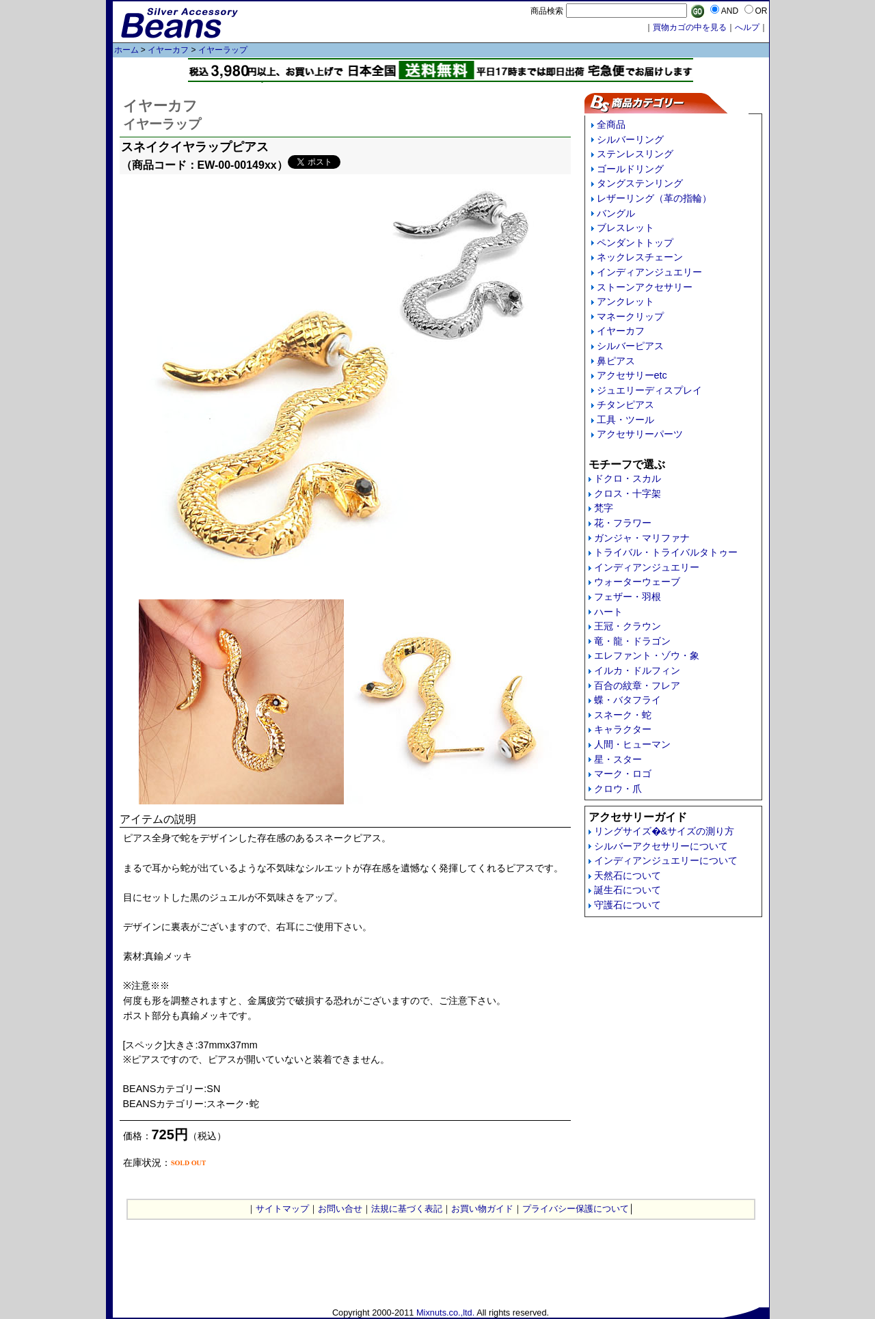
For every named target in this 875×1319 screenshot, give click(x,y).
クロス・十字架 (627, 493)
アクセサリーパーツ (640, 434)
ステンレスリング (635, 153)
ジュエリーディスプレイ (649, 390)
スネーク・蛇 (622, 714)
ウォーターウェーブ (637, 581)
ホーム (126, 50)
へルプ (747, 27)
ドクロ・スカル (627, 478)
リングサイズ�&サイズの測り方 (664, 831)
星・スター (618, 759)
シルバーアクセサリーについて (661, 846)
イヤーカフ (168, 50)
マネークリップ (630, 316)
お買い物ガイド (482, 1209)
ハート (608, 611)
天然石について (627, 875)
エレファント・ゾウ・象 (646, 655)
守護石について (627, 904)
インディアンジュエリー (649, 272)
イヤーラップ (222, 50)
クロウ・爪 (618, 788)
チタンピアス (625, 404)
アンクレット (625, 301)
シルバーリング (630, 139)
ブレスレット (625, 227)
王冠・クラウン (627, 626)
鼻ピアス (616, 360)
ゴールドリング (630, 168)
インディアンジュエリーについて (666, 860)
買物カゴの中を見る (690, 27)
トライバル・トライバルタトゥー (666, 552)
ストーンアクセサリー (644, 287)
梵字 (603, 507)
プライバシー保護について (575, 1209)
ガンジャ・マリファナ (642, 537)
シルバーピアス (630, 345)
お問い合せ (340, 1209)
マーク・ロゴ (622, 773)
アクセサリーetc (632, 375)
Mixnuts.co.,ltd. (445, 1312)
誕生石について (627, 889)
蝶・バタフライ (627, 699)
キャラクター (622, 729)
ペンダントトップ (635, 242)
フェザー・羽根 (627, 596)
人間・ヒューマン (632, 744)
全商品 (611, 124)
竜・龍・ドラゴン (632, 641)
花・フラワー (622, 522)
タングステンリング (640, 183)
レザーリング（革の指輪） (654, 198)
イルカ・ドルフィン (637, 670)
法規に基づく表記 (406, 1209)
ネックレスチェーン (640, 256)
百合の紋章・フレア (637, 685)
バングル (616, 213)
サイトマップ (282, 1209)
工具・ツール (625, 419)
